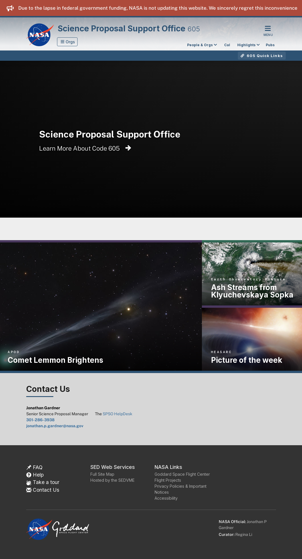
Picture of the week (246, 360)
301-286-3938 (40, 420)
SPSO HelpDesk (117, 414)
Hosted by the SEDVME (112, 480)
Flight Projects (168, 480)
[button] (67, 41)
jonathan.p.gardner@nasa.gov (54, 426)
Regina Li (243, 534)
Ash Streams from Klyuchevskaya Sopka (252, 291)
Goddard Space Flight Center (182, 474)
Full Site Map (102, 474)
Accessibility (166, 498)
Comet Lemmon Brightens (55, 360)
